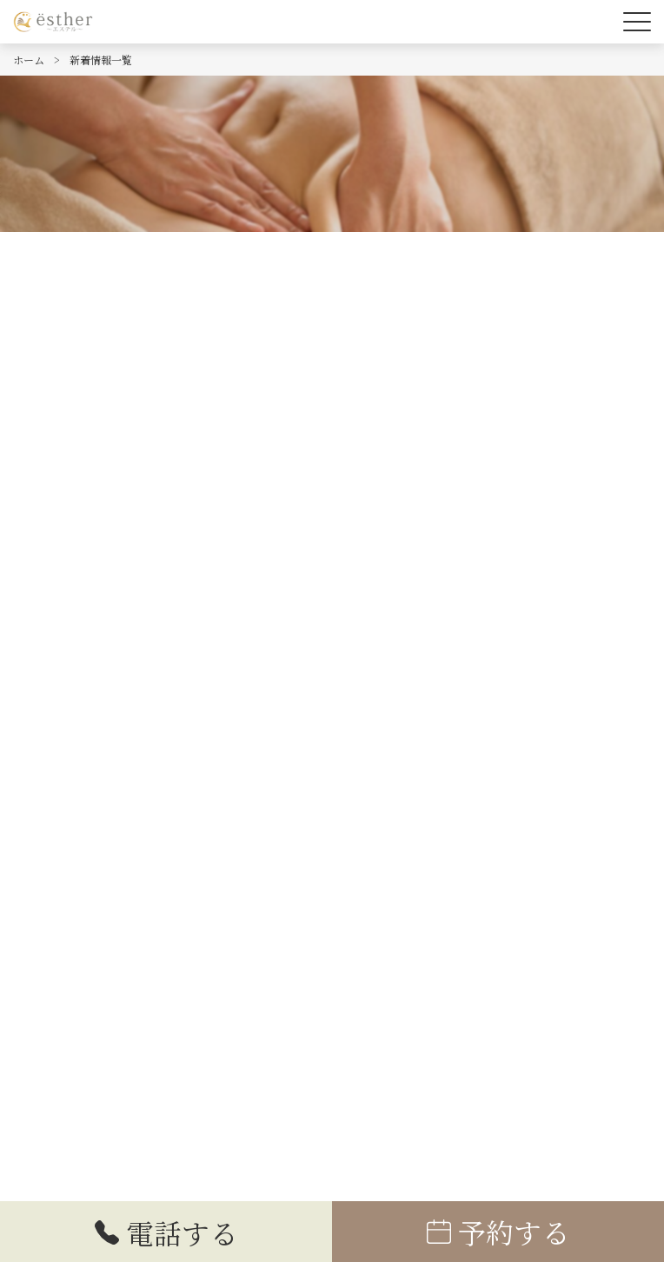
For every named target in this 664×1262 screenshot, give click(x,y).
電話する (166, 1232)
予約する (498, 1232)
